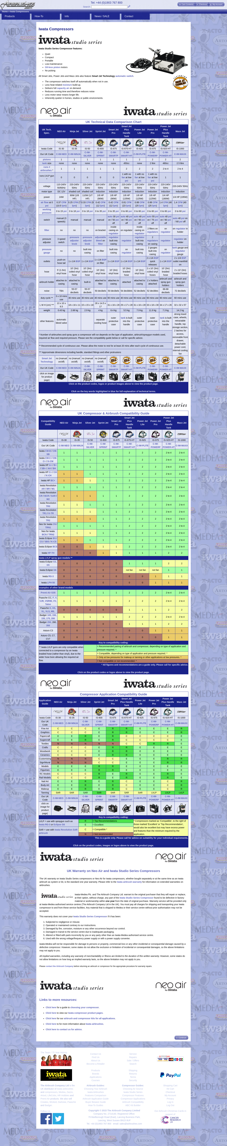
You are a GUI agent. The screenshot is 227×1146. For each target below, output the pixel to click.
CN (54, 524)
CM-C (48, 458)
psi (126, 180)
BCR (46, 496)
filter (46, 230)
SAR (53, 496)
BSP (78, 261)
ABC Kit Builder (132, 1105)
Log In (170, 1102)
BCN (44, 534)
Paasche (71, 1102)
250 (49, 622)
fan (123, 177)
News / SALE (102, 16)
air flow (45, 202)
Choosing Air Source (133, 1089)
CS (41, 541)
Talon (48, 604)
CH (55, 472)
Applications (96, 1077)
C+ (50, 472)
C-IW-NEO (61, 154)
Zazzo (70, 1092)
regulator (113, 233)
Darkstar (62, 1102)
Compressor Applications (133, 1098)
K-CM (50, 461)
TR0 (48, 506)
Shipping (133, 1070)
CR (40, 496)
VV (54, 601)
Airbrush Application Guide (96, 1098)
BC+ (53, 480)
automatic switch (125, 76)
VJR (41, 601)
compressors (51, 1092)
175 (48, 618)
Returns (133, 1073)
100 (49, 615)
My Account (170, 1095)
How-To (39, 16)
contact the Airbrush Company (59, 966)
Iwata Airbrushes (95, 1092)
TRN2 (51, 534)
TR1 (44, 513)
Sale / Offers (133, 1060)
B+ (55, 465)
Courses (95, 1080)
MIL (53, 611)
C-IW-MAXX (180, 154)
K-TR (51, 513)
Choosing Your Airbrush (95, 1089)
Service (133, 1054)
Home (5, 11)
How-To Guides (95, 1105)
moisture (67, 85)
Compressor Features (133, 1095)
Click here (51, 1007)
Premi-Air (45, 1098)
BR (48, 489)
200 (53, 618)
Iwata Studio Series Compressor (137, 898)
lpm (64, 205)
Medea (62, 1092)
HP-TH (51, 553)
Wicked (53, 1102)
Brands (95, 1073)
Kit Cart (170, 1089)
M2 (48, 499)
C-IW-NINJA (74, 154)
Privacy (170, 1098)
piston (56, 67)
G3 (54, 561)
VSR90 (48, 601)
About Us (95, 1060)
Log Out (170, 1105)
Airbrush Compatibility (133, 1102)
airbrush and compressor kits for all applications (89, 1018)
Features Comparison (95, 1095)
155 (43, 618)
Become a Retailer (96, 1064)
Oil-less (49, 67)
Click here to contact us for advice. (64, 1029)
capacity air (63, 88)
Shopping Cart (170, 1085)
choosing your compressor (84, 1007)
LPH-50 (51, 582)
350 (48, 625)
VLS (47, 611)
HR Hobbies (63, 1095)
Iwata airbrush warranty (129, 882)
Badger (48, 1105)
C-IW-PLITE (140, 154)
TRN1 (48, 527)
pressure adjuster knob (74, 240)
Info (67, 16)
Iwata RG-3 (44, 824)
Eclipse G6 (59, 824)
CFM (63, 202)
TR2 (48, 520)
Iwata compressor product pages (85, 1013)
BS (54, 538)
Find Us (95, 1057)
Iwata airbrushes (94, 1024)
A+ (50, 465)
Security (133, 1080)
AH (49, 468)
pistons (47, 159)
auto (110, 216)
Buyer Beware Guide (95, 1102)
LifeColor (51, 1095)
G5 (48, 565)
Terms (133, 1077)
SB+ (43, 468)
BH (54, 468)
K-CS (53, 541)
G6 (54, 570)
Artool (43, 1095)
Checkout (170, 1092)
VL (42, 611)
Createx (44, 1102)
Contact (129, 16)
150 (54, 615)
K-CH (48, 475)
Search (86, 6)
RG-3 (51, 576)
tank (44, 163)
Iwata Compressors (19, 11)
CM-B (48, 451)
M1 (53, 489)
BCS (54, 546)
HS (53, 608)
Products (10, 16)
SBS (47, 541)
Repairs (133, 1057)
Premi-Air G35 (48, 592)
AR (43, 489)
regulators (152, 232)
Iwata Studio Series (133, 1092)
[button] (186, 4)
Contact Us (95, 1054)
